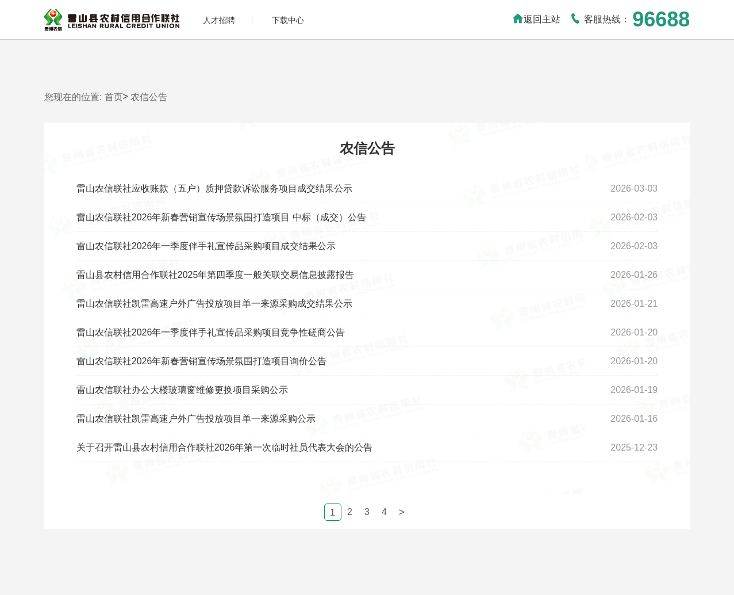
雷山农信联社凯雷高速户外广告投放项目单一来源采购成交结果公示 (214, 303)
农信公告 (148, 97)
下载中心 (288, 20)
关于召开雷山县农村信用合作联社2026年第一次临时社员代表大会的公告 (224, 447)
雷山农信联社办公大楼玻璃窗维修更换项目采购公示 (182, 390)
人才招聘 (219, 20)
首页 (114, 97)
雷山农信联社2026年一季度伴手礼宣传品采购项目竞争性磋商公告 (210, 332)
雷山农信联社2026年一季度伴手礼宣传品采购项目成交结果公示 (206, 246)
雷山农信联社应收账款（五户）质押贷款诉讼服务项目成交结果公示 (214, 188)
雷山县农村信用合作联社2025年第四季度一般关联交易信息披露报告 (215, 275)
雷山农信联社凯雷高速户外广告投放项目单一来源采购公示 (196, 419)
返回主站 (536, 19)
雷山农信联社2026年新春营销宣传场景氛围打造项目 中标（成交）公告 (221, 217)
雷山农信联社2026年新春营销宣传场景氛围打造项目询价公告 (201, 361)
